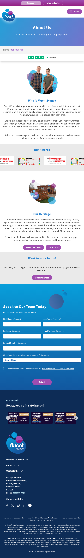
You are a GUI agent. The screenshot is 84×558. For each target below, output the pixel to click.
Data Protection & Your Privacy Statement (58, 368)
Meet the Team (33, 247)
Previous (8, 418)
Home (6, 49)
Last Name (52, 319)
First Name (12, 319)
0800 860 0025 (18, 492)
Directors (53, 247)
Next (76, 418)
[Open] (74, 11)
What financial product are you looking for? (26, 355)
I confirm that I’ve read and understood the (41, 368)
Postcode (11, 331)
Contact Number (14, 343)
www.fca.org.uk (65, 545)
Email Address (53, 331)
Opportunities (42, 277)
